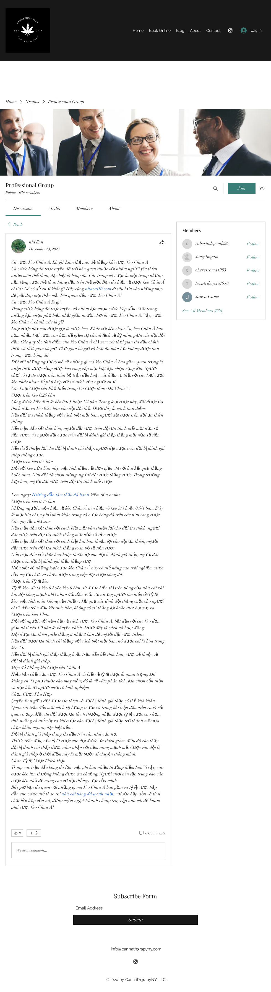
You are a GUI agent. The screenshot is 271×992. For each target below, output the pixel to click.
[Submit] (135, 920)
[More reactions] (34, 833)
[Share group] (262, 188)
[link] (23, 208)
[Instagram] (230, 30)
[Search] (215, 188)
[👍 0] (17, 833)
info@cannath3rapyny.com (136, 949)
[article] (88, 549)
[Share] (161, 242)
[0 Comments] (152, 833)
